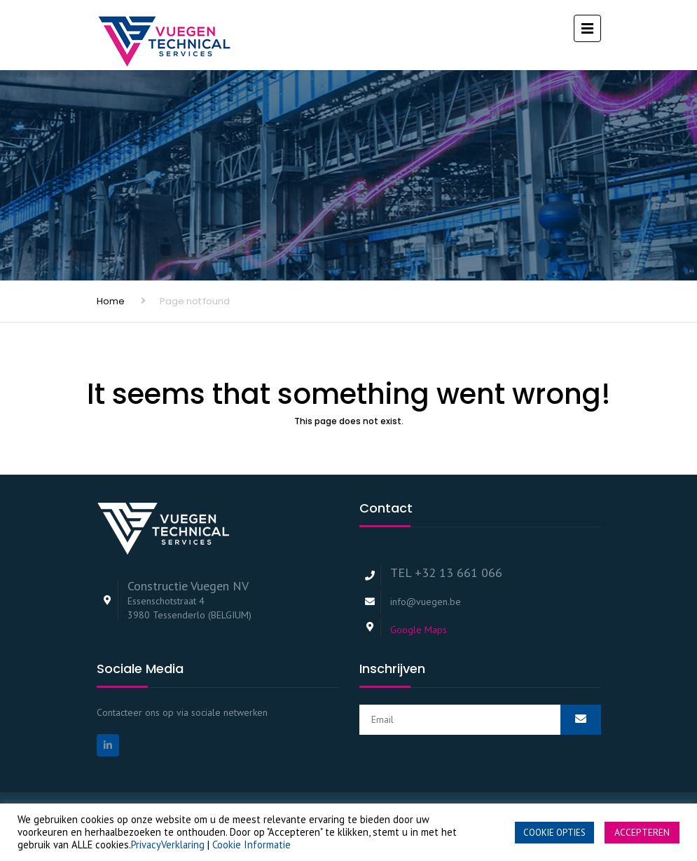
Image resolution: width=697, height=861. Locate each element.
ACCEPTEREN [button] (642, 832)
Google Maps (418, 629)
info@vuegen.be (425, 601)
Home (111, 301)
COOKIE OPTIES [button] (554, 833)
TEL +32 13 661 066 (446, 572)
